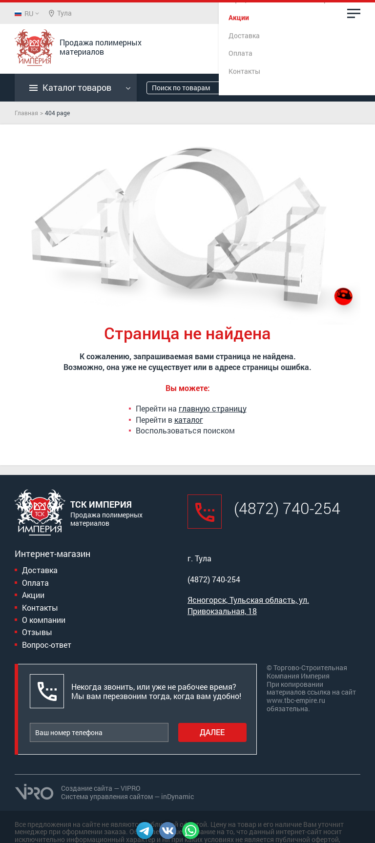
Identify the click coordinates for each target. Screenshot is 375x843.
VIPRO (131, 788)
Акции (33, 595)
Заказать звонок (286, 57)
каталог (188, 419)
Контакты (40, 607)
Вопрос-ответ (46, 644)
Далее (212, 732)
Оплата (35, 582)
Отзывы (37, 632)
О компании (43, 620)
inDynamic (177, 796)
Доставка (40, 570)
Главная (26, 113)
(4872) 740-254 (278, 46)
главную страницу (213, 408)
